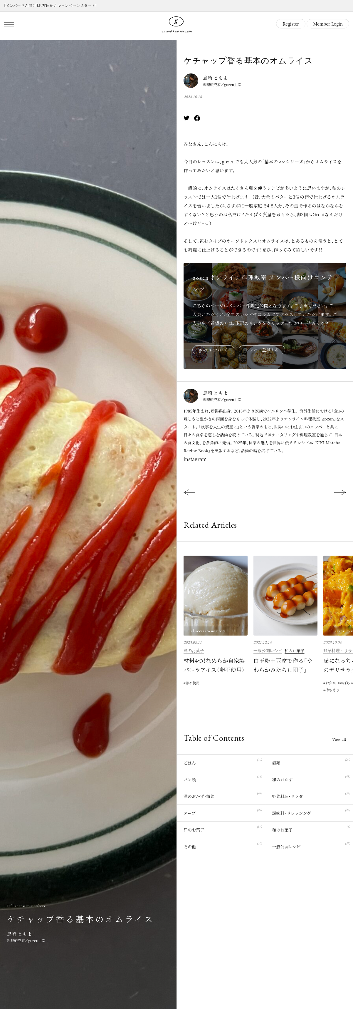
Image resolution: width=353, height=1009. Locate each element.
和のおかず (311, 778)
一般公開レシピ (267, 650)
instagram (195, 459)
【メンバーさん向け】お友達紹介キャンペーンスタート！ (50, 5)
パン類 (222, 778)
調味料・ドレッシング (311, 811)
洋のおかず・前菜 (222, 795)
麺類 (311, 761)
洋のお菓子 (194, 650)
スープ (222, 811)
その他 (222, 845)
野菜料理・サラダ (311, 795)
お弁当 (330, 682)
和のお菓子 (295, 650)
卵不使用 (193, 682)
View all (339, 739)
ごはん (222, 761)
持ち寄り (332, 689)
